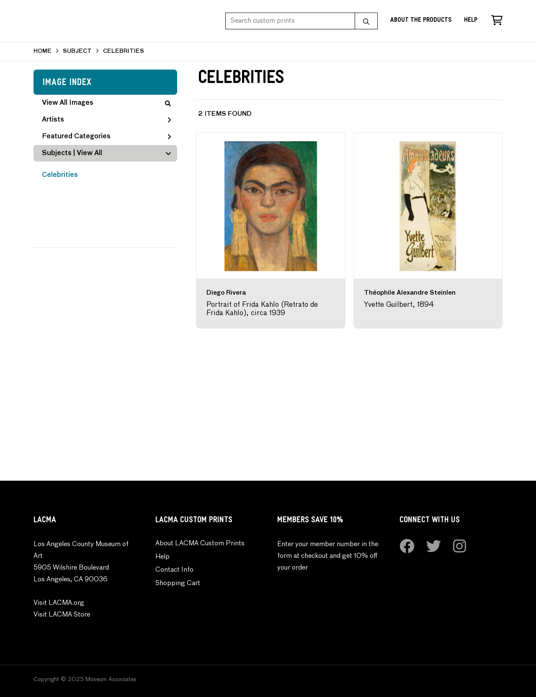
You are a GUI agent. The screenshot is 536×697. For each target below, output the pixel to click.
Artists (106, 120)
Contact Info (174, 570)
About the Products (420, 20)
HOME (43, 51)
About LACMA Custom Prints (200, 543)
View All (89, 153)
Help (470, 20)
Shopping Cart (177, 583)
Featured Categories (106, 136)
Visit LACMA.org (59, 603)
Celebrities (60, 175)
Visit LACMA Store (62, 614)
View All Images (106, 103)
